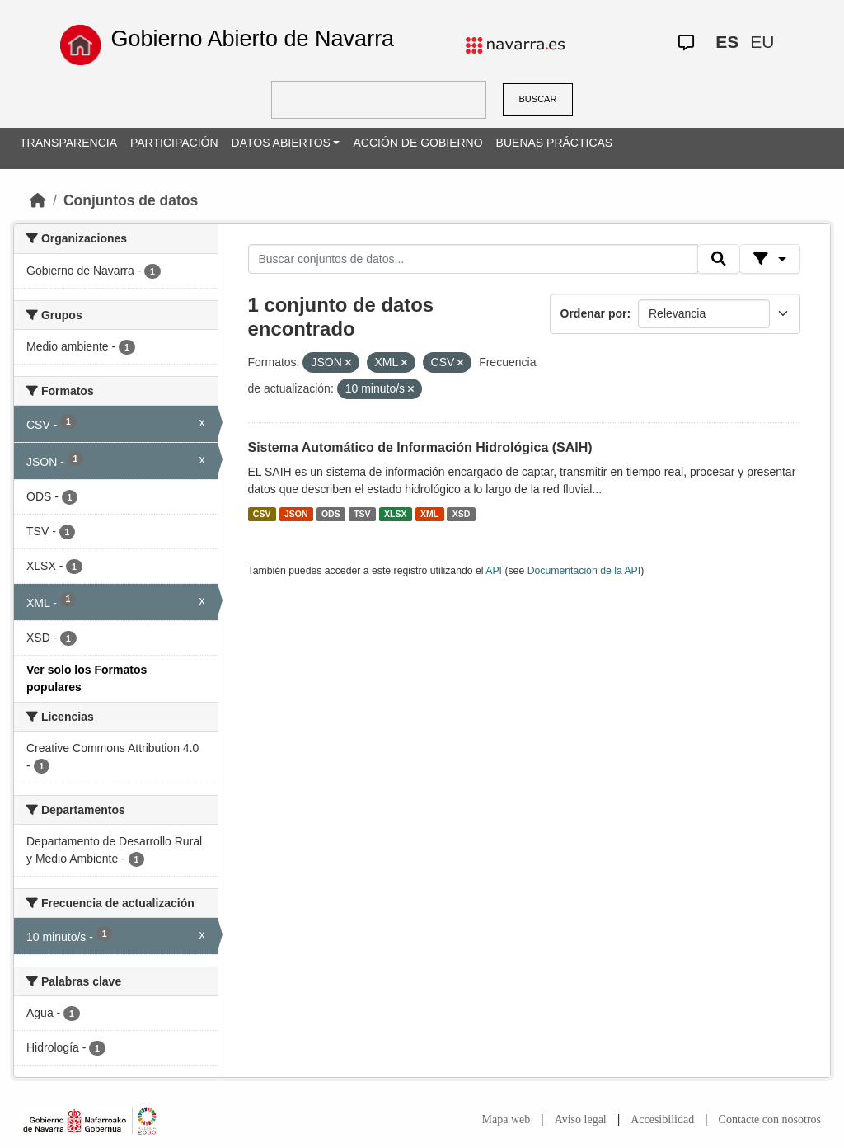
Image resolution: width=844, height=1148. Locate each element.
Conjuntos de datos (130, 200)
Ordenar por (593, 313)
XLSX (395, 514)
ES (726, 41)
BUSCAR (538, 99)
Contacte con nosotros (770, 1119)
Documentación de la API (584, 570)
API (493, 570)
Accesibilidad (662, 1119)
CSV (262, 514)
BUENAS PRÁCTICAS (554, 142)
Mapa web (506, 1119)
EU (762, 41)
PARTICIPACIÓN (174, 142)
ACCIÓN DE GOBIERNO (417, 142)
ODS (330, 514)
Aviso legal (581, 1119)
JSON (296, 514)
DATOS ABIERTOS (281, 142)
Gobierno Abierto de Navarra (252, 38)
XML (429, 514)
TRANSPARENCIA (68, 142)
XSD (461, 514)
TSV (362, 514)
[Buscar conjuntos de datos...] (473, 259)
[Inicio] (38, 200)
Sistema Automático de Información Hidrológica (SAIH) (420, 447)
